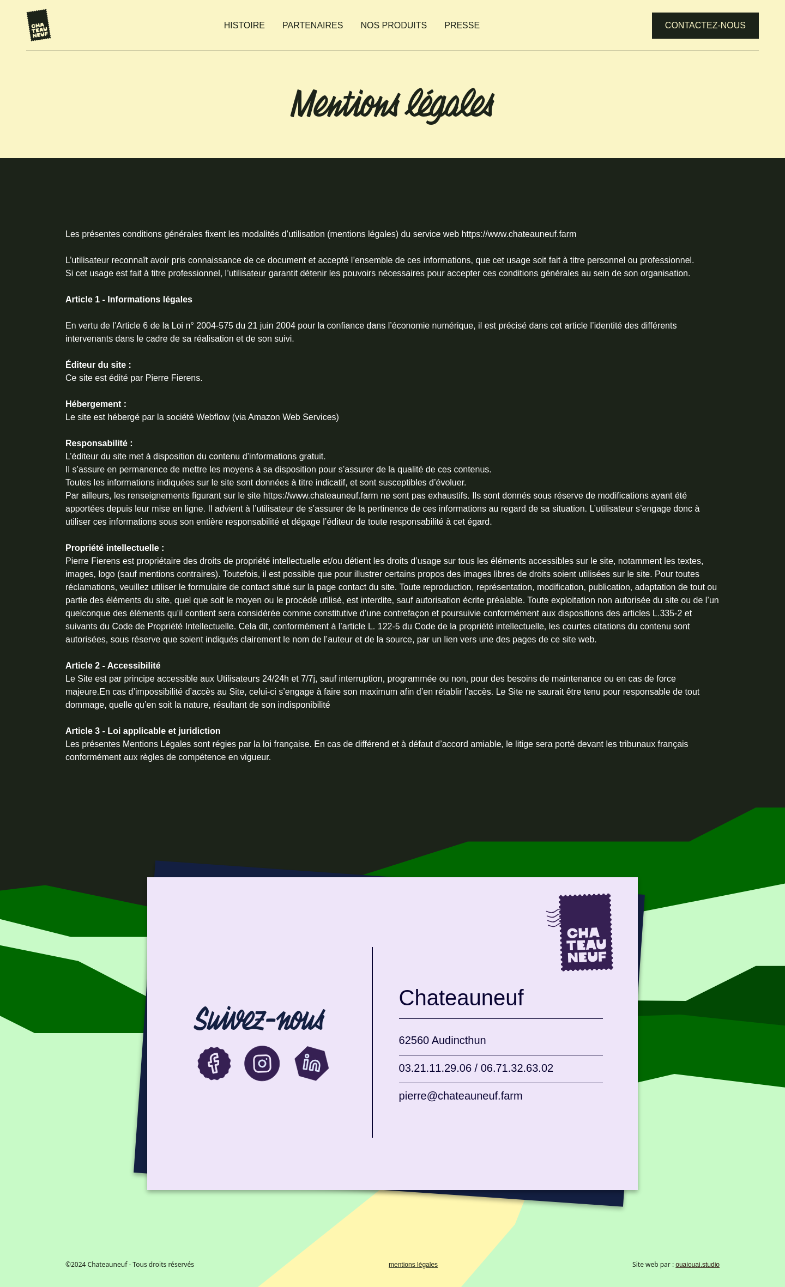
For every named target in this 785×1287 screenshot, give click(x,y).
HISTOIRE (244, 25)
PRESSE (462, 25)
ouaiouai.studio (697, 1264)
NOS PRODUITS (393, 25)
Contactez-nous (705, 25)
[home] (39, 25)
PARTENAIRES (312, 25)
